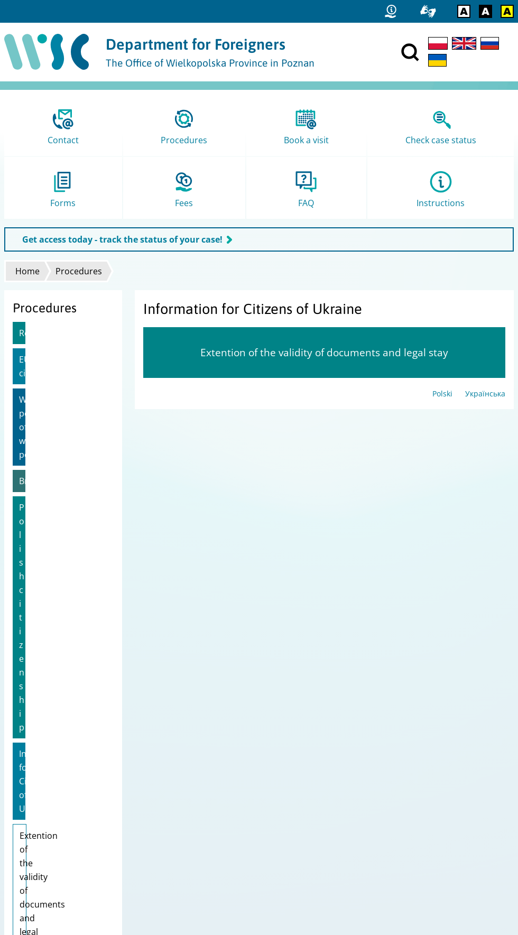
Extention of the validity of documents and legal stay (62, 547)
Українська (485, 393)
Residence (39, 333)
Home (27, 271)
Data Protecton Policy (45, 840)
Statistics (24, 812)
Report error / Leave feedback (61, 853)
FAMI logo (25, 867)
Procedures (79, 271)
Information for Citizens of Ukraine (56, 499)
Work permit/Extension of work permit (58, 399)
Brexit (30, 440)
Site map (24, 826)
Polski (442, 393)
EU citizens (40, 359)
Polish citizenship (53, 466)
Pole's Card (41, 592)
